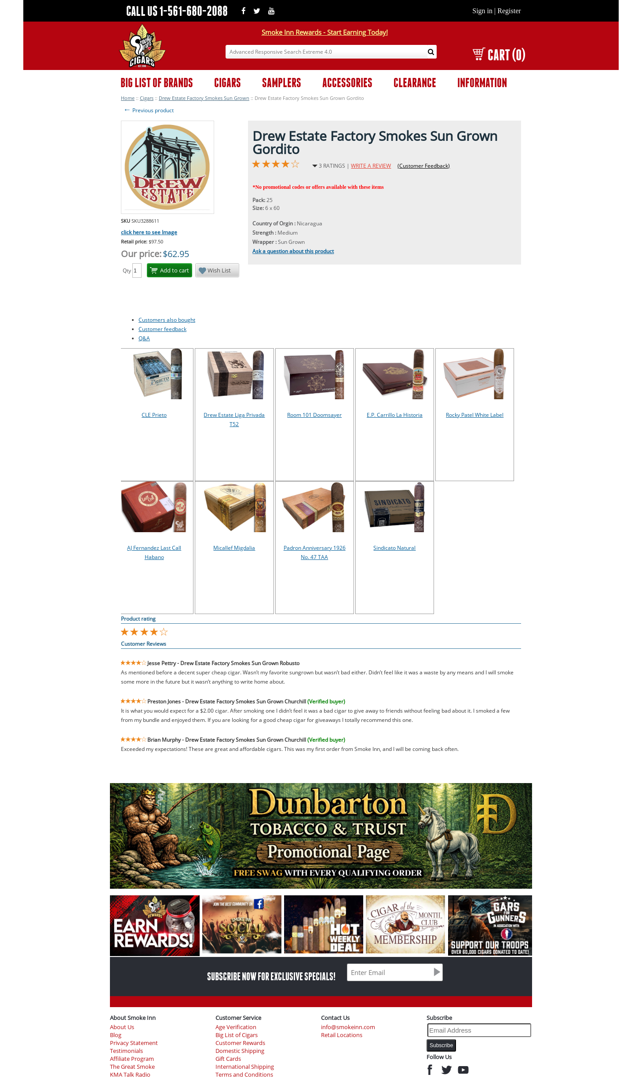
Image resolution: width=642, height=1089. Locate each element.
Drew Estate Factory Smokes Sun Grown (204, 98)
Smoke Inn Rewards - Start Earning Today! (325, 32)
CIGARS (227, 82)
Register (509, 11)
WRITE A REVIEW (371, 165)
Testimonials (126, 1051)
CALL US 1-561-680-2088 (177, 11)
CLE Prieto (154, 415)
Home (128, 98)
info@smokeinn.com (348, 1027)
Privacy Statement (134, 1043)
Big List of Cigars (236, 1035)
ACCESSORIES (347, 82)
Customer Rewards (240, 1043)
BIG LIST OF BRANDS (156, 82)
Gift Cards (228, 1059)
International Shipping (244, 1067)
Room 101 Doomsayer (314, 415)
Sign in (482, 11)
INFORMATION (482, 82)
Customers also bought (167, 320)
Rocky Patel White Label (474, 415)
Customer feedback (162, 329)
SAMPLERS (281, 82)
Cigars (146, 98)
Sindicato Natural (394, 548)
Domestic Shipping (239, 1051)
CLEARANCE (415, 82)
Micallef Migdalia (234, 548)
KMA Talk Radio (130, 1074)
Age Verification (235, 1027)
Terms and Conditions (244, 1074)
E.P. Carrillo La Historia (395, 415)
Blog (115, 1035)
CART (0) (499, 55)
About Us (122, 1027)
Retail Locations (341, 1035)
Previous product (148, 110)
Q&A (144, 338)
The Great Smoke (132, 1067)
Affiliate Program (132, 1059)
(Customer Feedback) (424, 165)
